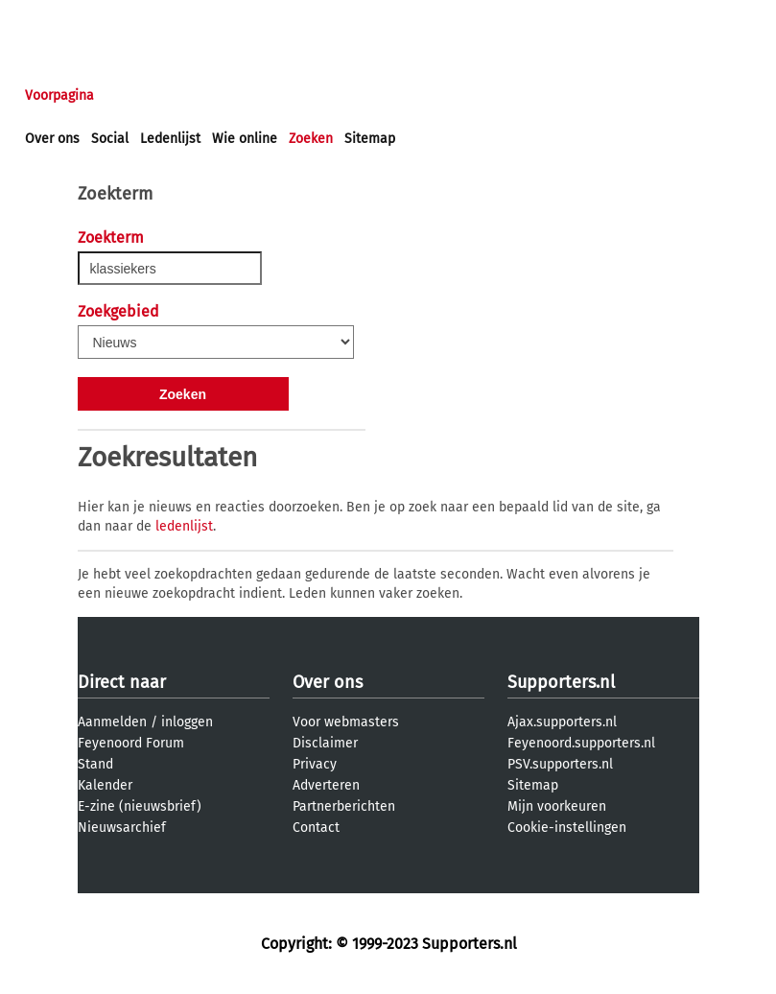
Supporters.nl (561, 682)
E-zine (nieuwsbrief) (139, 806)
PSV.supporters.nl (560, 764)
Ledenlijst (170, 138)
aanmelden (126, 18)
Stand (95, 764)
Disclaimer (325, 743)
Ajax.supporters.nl (562, 722)
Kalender (105, 785)
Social (110, 138)
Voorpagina (59, 95)
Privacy (315, 764)
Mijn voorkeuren (556, 806)
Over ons (52, 138)
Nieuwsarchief (122, 827)
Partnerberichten (344, 806)
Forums (211, 95)
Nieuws (141, 95)
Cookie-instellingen (566, 827)
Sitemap (369, 138)
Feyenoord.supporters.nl (581, 743)
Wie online (244, 138)
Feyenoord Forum (131, 743)
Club (361, 95)
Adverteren (326, 785)
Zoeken (311, 138)
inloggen (53, 18)
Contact (316, 827)
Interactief (291, 95)
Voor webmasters (346, 722)
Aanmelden (112, 722)
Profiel (419, 95)
